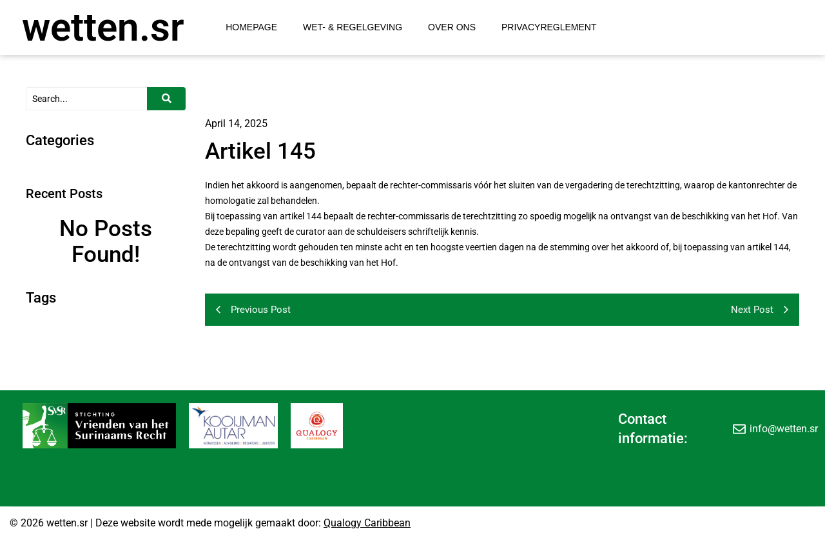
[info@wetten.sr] (739, 429)
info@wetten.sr (784, 429)
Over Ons (452, 27)
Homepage (251, 27)
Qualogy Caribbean (367, 523)
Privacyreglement (549, 27)
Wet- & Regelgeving (352, 27)
